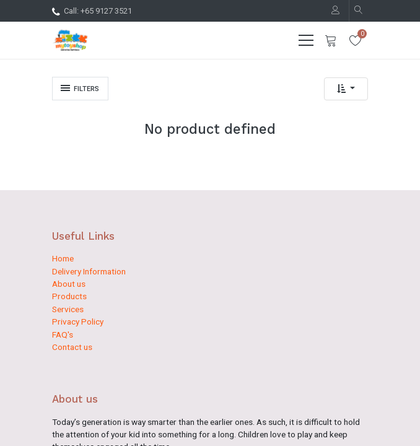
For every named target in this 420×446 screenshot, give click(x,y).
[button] (346, 88)
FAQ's (62, 334)
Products (69, 296)
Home (63, 258)
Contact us (72, 347)
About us (68, 284)
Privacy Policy (77, 321)
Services (68, 309)
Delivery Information (89, 271)
